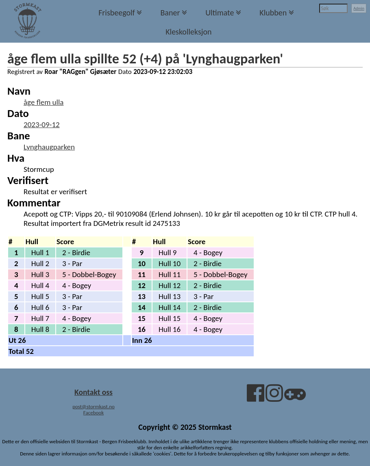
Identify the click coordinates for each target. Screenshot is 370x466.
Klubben (273, 12)
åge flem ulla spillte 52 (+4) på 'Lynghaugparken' (145, 58)
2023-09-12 (42, 124)
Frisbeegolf (116, 12)
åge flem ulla (43, 102)
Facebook (93, 413)
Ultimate (219, 12)
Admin (358, 8)
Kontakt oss (93, 392)
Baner (170, 12)
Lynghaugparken (49, 147)
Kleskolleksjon (188, 32)
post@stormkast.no (93, 406)
